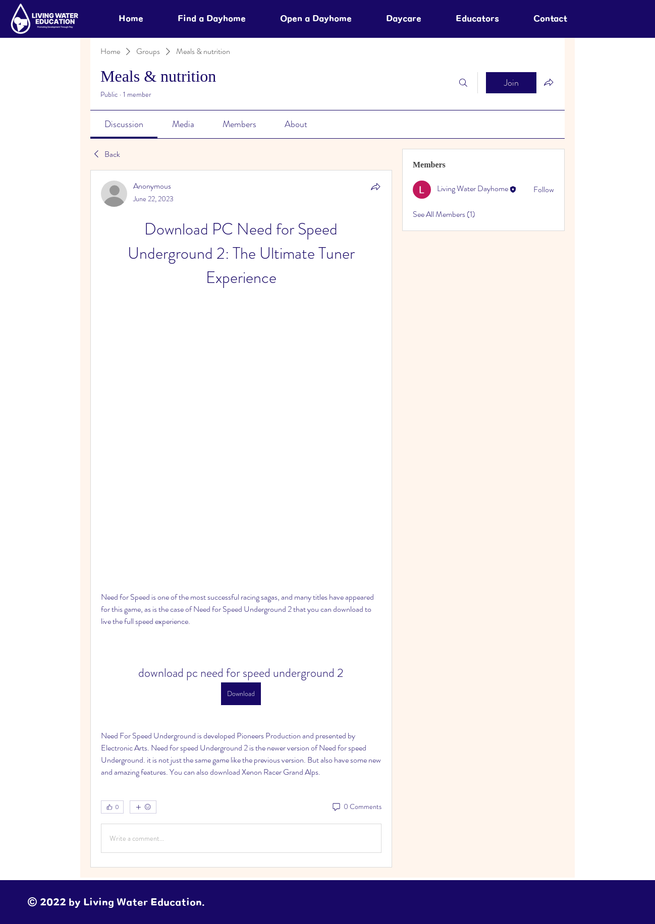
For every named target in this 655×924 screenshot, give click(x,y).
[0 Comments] (356, 807)
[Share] (375, 187)
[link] (123, 124)
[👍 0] (112, 807)
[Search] (463, 82)
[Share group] (548, 82)
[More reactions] (143, 807)
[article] (241, 519)
